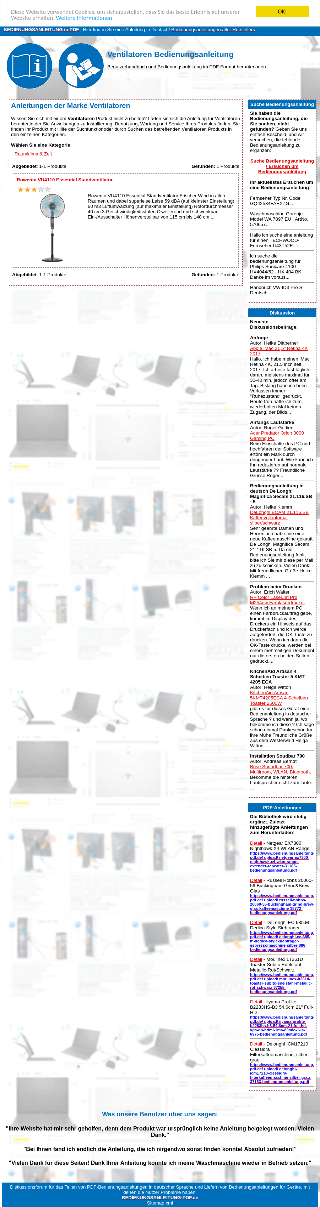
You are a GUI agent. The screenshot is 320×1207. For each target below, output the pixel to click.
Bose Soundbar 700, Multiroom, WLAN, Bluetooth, (280, 769)
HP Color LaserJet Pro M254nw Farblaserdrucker (277, 600)
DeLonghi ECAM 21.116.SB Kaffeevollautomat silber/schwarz (279, 518)
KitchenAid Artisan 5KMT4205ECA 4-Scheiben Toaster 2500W (279, 698)
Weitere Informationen (84, 18)
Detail (256, 843)
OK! (282, 11)
